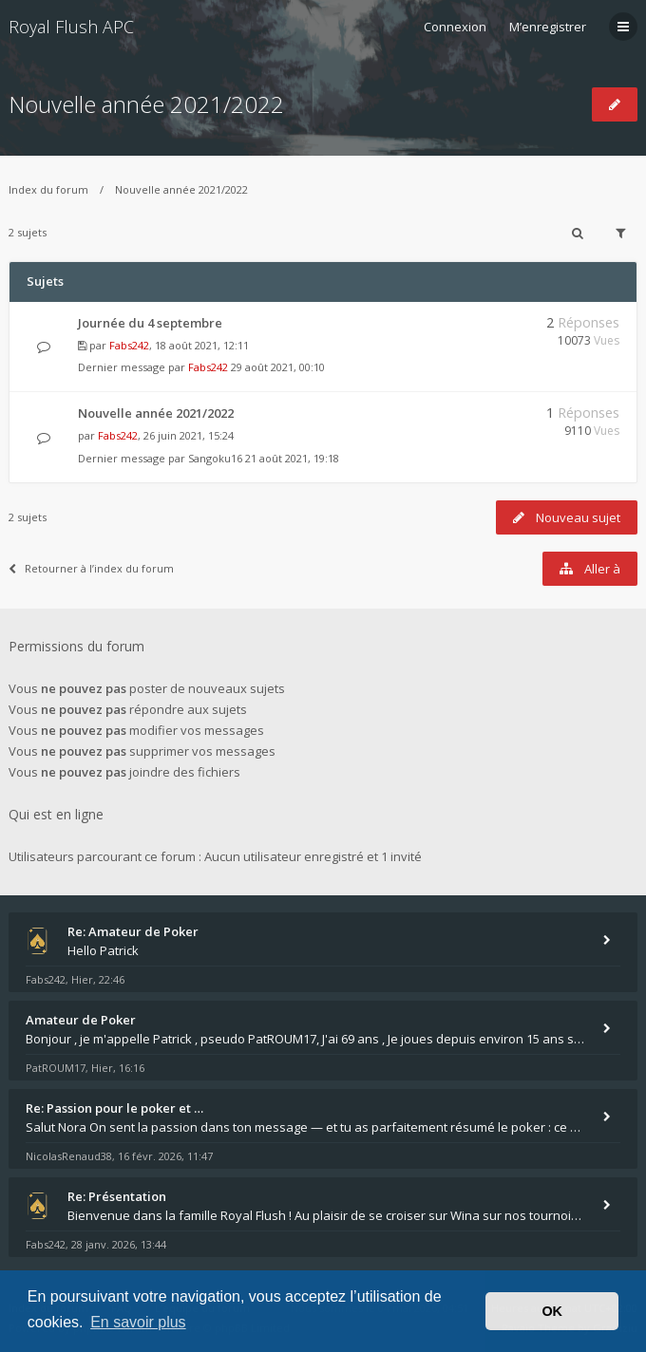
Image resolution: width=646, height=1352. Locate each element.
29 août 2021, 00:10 (278, 367)
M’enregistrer (547, 26)
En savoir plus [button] (138, 1322)
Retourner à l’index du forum (91, 568)
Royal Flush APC (71, 26)
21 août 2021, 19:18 (292, 458)
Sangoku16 (215, 458)
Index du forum (48, 189)
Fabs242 (129, 345)
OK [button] (552, 1311)
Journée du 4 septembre (150, 322)
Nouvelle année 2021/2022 (146, 104)
